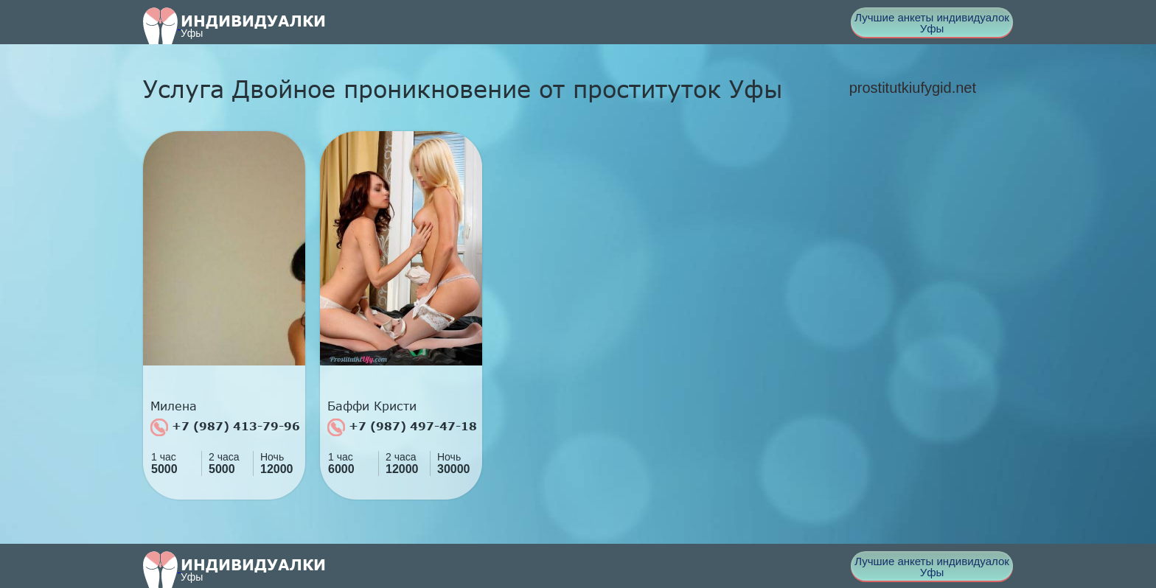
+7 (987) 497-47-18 (402, 427)
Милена (173, 406)
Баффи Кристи (372, 406)
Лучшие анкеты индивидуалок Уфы (931, 23)
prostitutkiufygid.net (912, 88)
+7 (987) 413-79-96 (225, 427)
